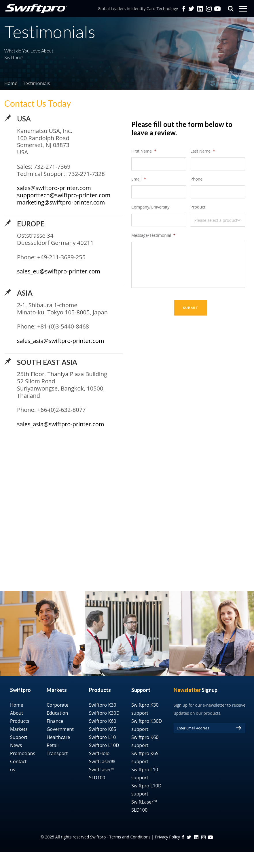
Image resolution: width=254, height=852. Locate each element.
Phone (197, 179)
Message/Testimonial (153, 235)
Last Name (203, 151)
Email (138, 179)
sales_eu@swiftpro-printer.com (58, 271)
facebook (183, 8)
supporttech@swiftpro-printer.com (63, 195)
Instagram (209, 8)
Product (198, 207)
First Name (143, 151)
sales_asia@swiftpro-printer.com (60, 341)
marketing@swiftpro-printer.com (61, 202)
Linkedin (200, 8)
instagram (203, 837)
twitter (191, 8)
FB (183, 837)
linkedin (196, 837)
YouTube (217, 8)
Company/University (150, 207)
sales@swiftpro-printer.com (54, 188)
